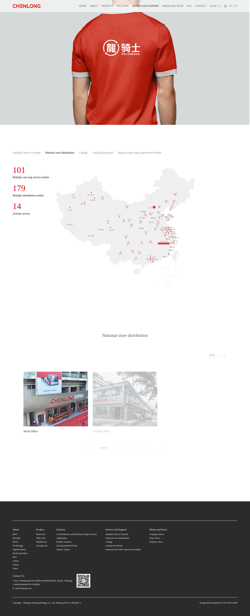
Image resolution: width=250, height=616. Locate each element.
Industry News (156, 541)
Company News (156, 534)
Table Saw (40, 538)
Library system (63, 549)
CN (230, 6)
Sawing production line (66, 545)
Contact (200, 6)
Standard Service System (26, 152)
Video (15, 568)
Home (82, 6)
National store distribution (59, 152)
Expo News (154, 538)
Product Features (64, 541)
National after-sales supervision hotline (139, 152)
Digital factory (19, 549)
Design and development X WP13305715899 (219, 603)
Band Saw (40, 534)
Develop (16, 538)
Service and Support (145, 6)
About (94, 6)
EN (236, 6)
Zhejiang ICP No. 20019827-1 (68, 603)
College (83, 152)
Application (61, 538)
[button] (87, 448)
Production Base (20, 553)
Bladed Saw (41, 541)
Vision (16, 561)
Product (107, 6)
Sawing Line (42, 545)
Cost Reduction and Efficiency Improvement (76, 534)
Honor (15, 541)
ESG (189, 6)
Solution (122, 6)
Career (16, 564)
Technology (18, 545)
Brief (15, 534)
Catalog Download (102, 152)
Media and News (172, 6)
